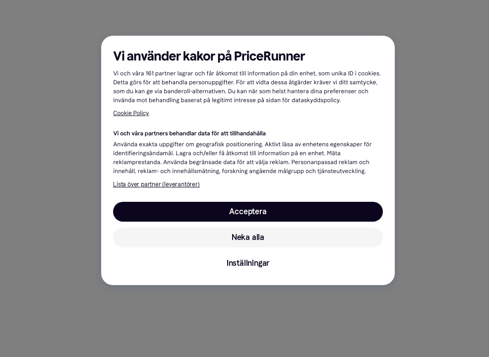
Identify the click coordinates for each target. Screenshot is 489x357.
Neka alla (248, 237)
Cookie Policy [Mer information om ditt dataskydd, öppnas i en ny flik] (131, 113)
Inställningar (248, 263)
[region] (248, 160)
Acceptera (247, 211)
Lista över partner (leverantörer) (156, 184)
